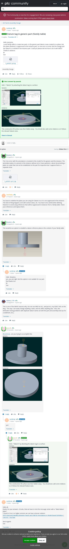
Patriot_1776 (10, 300)
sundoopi (9, 28)
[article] (34, 171)
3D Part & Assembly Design (12, 23)
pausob (8, 328)
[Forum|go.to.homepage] (16, 3)
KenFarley (9, 195)
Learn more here (48, 18)
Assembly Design (8, 69)
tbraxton (9, 155)
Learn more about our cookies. (37, 536)
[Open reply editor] (34, 143)
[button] (2, 4)
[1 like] (10, 187)
